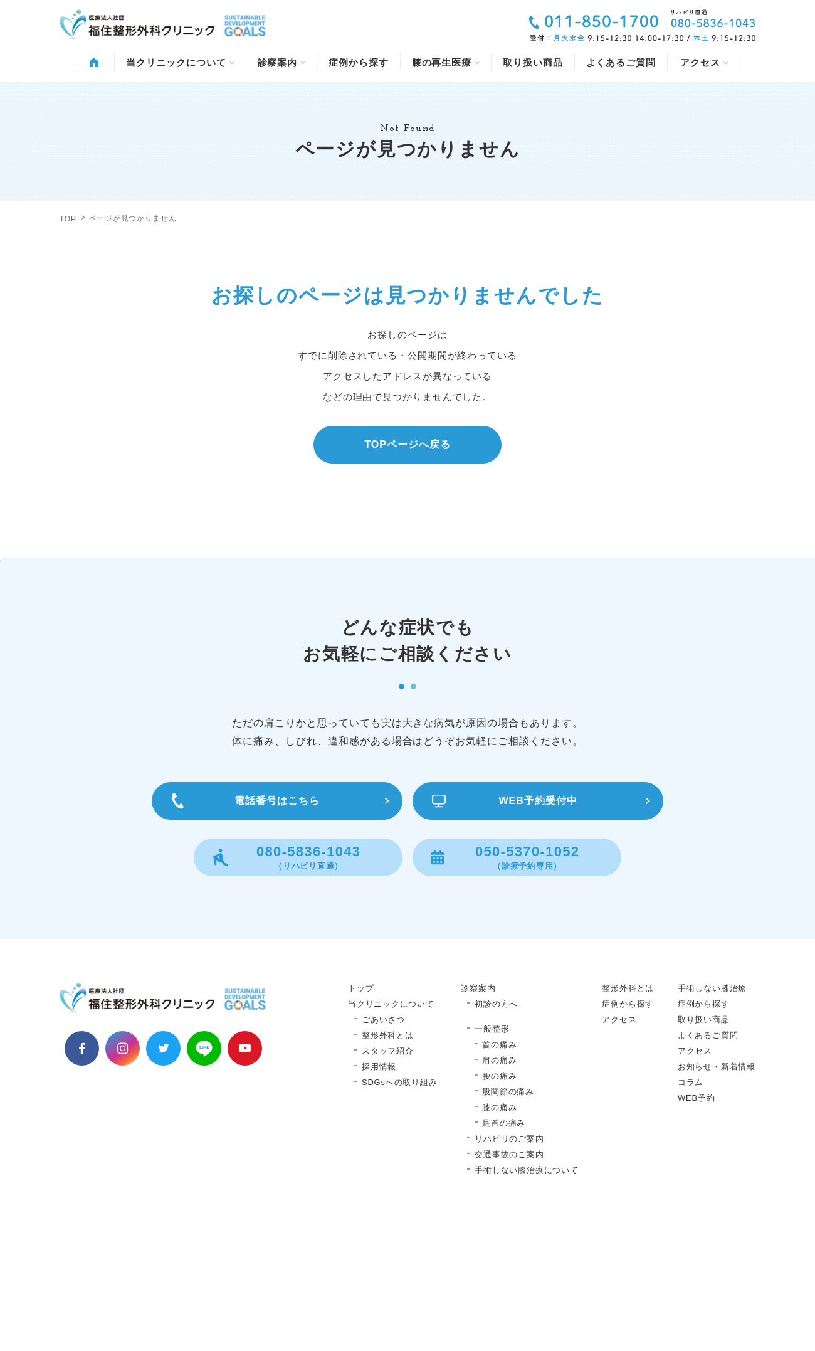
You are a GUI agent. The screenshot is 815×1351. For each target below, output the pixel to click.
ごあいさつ (383, 1146)
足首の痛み (503, 1249)
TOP (68, 219)
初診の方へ (496, 1130)
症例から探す (358, 62)
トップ (361, 1115)
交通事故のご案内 (509, 1281)
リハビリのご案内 (509, 1265)
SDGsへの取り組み (399, 1209)
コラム (690, 1209)
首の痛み (499, 1171)
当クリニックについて (180, 62)
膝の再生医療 (446, 62)
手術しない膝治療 (712, 1115)
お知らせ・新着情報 (716, 1193)
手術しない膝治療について (526, 1296)
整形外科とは (388, 1162)
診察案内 (282, 62)
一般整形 (492, 1155)
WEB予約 (696, 1224)
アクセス (704, 62)
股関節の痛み (508, 1218)
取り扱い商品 (532, 62)
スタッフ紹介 (388, 1177)
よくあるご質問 (621, 62)
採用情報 (379, 1193)
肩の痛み (499, 1187)
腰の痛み (499, 1202)
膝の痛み (499, 1234)
